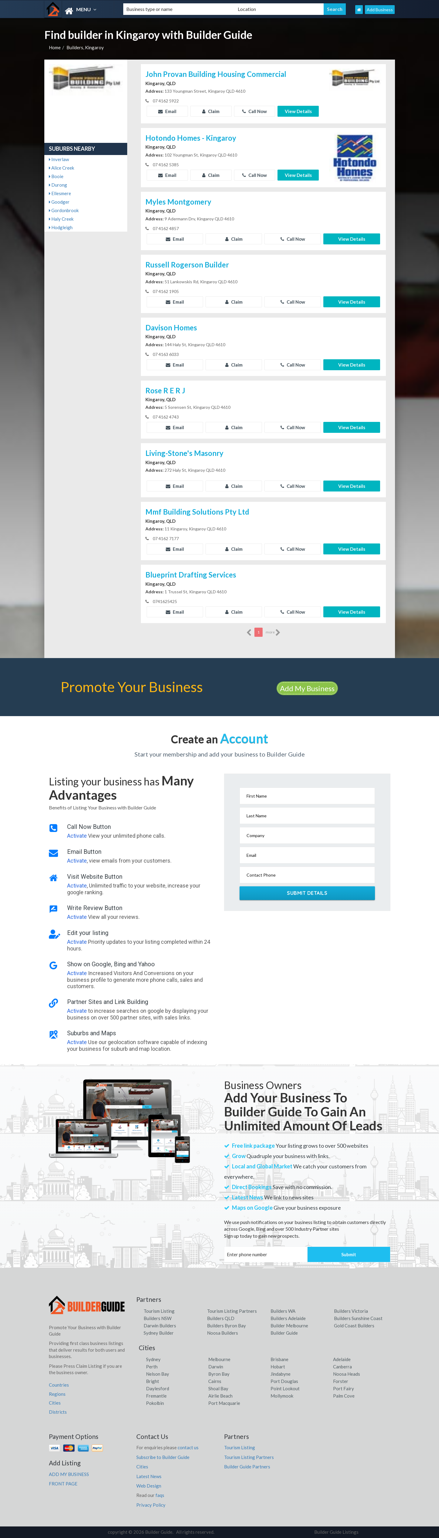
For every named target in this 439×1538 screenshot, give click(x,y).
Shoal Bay (218, 1388)
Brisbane (279, 1359)
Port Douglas (284, 1381)
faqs (159, 1495)
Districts (58, 1412)
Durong (58, 185)
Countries (59, 1385)
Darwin (215, 1366)
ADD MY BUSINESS (69, 1474)
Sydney (153, 1359)
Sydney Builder (159, 1333)
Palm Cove (344, 1395)
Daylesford (157, 1388)
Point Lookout (285, 1388)
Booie (56, 176)
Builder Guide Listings (336, 1532)
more (273, 632)
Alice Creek (61, 168)
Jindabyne (281, 1374)
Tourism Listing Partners (232, 1311)
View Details (298, 111)
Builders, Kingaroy (85, 47)
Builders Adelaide (288, 1318)
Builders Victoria (351, 1311)
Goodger (59, 202)
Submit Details (307, 893)
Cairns (214, 1381)
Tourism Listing (159, 1311)
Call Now (254, 111)
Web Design (148, 1485)
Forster (340, 1381)
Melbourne (219, 1359)
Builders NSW (158, 1318)
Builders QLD (220, 1318)
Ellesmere (60, 193)
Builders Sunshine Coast (358, 1318)
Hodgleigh (61, 227)
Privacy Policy (150, 1505)
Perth (152, 1366)
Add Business (380, 9)
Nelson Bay (157, 1374)
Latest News (149, 1476)
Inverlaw (59, 159)
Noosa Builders (222, 1333)
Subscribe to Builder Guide (162, 1457)
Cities (55, 1402)
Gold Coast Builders (354, 1325)
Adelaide (342, 1359)
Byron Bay (219, 1374)
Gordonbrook (64, 210)
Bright (152, 1381)
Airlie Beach (220, 1395)
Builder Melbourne (289, 1325)
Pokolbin (155, 1403)
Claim (210, 111)
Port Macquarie (224, 1403)
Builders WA (283, 1311)
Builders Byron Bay (226, 1325)
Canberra (342, 1366)
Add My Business (307, 688)
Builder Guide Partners (247, 1466)
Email (167, 111)
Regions (57, 1394)
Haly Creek (61, 219)
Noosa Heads (346, 1374)
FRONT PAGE (63, 1483)
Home (55, 47)
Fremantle (156, 1395)
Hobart (278, 1366)
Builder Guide (284, 1333)
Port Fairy (343, 1388)
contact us (188, 1447)
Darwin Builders (160, 1325)
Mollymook (282, 1395)
